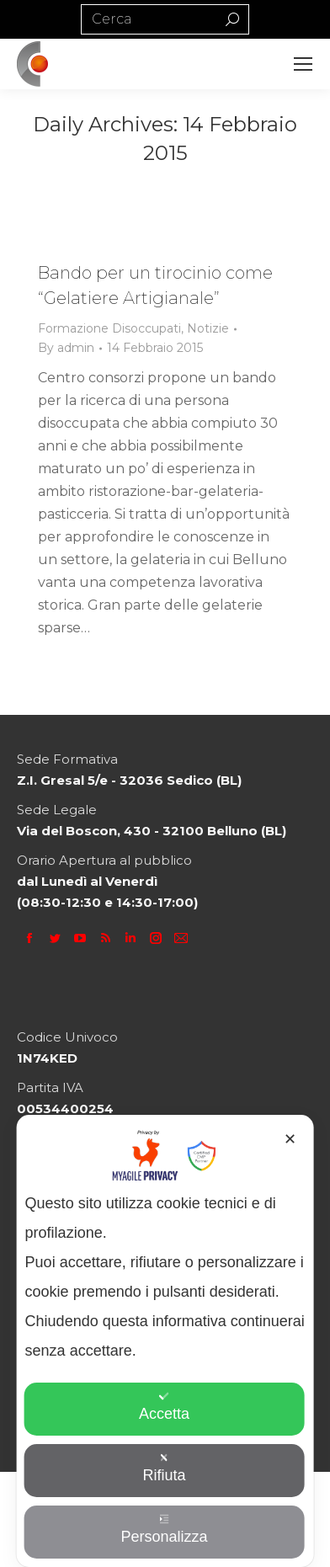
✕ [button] (290, 1139)
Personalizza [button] (163, 1529)
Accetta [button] (164, 1406)
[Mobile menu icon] (303, 64)
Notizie (208, 328)
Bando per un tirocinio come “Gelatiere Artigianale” (155, 285)
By (66, 347)
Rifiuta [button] (163, 1468)
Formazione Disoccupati (109, 328)
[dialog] (165, 1341)
